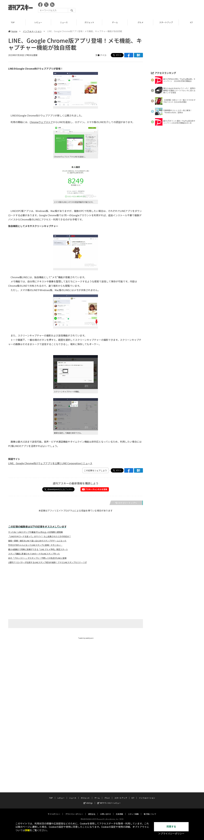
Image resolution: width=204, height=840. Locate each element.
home (12, 31)
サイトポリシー (54, 738)
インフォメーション (32, 31)
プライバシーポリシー (74, 738)
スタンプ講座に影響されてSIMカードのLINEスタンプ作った (34, 554)
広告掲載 (119, 738)
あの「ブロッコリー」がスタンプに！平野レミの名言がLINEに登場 (37, 558)
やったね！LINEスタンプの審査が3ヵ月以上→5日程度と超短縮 (35, 532)
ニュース (64, 22)
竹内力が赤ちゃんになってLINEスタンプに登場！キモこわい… (35, 545)
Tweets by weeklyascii (85, 638)
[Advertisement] (141, 8)
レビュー (38, 22)
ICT (133, 722)
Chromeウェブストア (41, 122)
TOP (13, 22)
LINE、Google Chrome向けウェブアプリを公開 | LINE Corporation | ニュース (50, 463)
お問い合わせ (105, 738)
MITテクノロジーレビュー (109, 727)
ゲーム (115, 22)
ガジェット (89, 22)
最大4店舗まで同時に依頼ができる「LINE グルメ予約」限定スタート (38, 550)
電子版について (150, 738)
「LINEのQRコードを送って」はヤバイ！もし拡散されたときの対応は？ (39, 537)
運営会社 (91, 738)
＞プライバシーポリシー (171, 833)
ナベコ (103, 55)
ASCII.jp (88, 727)
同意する (171, 826)
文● (97, 55)
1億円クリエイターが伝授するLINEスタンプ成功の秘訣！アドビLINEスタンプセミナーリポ (47, 562)
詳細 (27, 830)
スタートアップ (166, 22)
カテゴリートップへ (126, 502)
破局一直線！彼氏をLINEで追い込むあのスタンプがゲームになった (37, 541)
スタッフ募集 (133, 738)
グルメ (140, 22)
